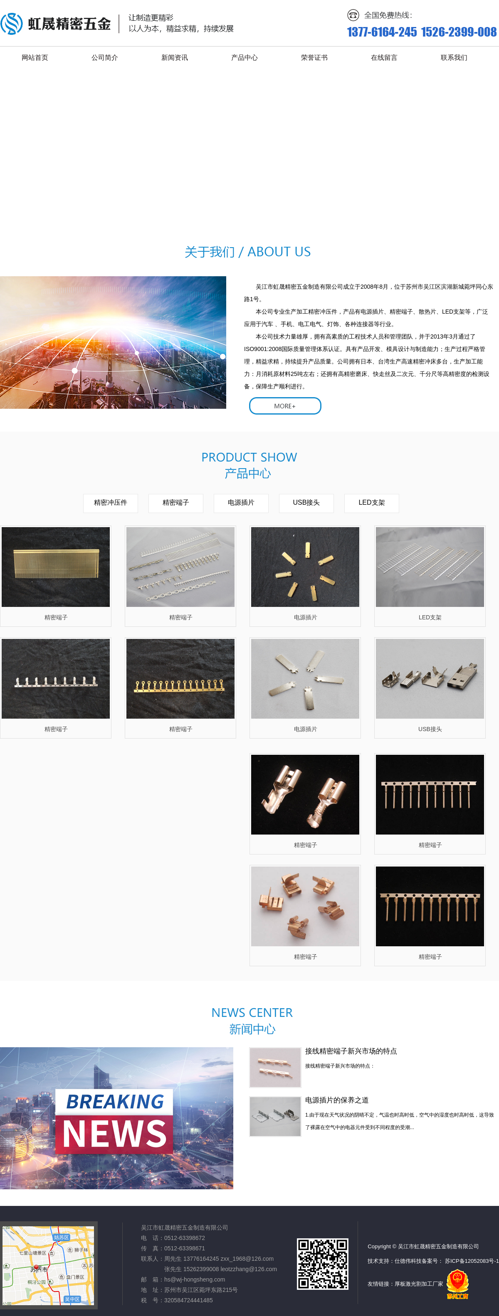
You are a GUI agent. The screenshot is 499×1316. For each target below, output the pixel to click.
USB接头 (306, 502)
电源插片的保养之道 (337, 1100)
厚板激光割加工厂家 (419, 1284)
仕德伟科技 (408, 1261)
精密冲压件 (110, 502)
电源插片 (241, 502)
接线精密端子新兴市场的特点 (351, 1051)
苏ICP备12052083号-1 (472, 1261)
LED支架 (371, 502)
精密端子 (176, 502)
